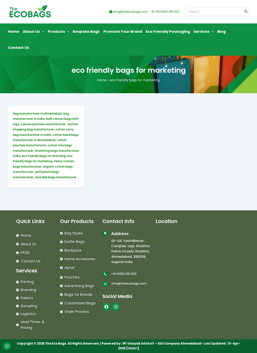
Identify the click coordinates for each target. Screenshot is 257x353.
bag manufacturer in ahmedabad (38, 114)
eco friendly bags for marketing (51, 161)
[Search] (246, 12)
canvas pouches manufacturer (51, 124)
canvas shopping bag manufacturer (39, 129)
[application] (42, 32)
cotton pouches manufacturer (35, 145)
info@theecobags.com (128, 11)
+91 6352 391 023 (165, 11)
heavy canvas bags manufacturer (38, 167)
